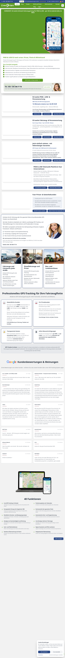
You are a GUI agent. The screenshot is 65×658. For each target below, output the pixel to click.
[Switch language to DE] (60, 1)
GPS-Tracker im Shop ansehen (32, 80)
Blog (34, 6)
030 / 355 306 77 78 (8, 1)
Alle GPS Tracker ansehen (39, 210)
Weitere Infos (37, 114)
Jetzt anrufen (47, 87)
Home (17, 4)
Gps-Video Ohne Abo (58, 114)
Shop (22, 4)
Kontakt (58, 4)
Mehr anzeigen (58, 538)
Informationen (49, 4)
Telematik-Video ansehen (55, 187)
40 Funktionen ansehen (40, 187)
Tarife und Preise (37, 4)
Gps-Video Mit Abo (58, 137)
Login (40, 6)
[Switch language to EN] (62, 1)
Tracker (28, 4)
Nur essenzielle (56, 652)
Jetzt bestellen (47, 114)
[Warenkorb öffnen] (62, 5)
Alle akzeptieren (44, 652)
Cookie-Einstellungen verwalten (56, 655)
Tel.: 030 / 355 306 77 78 (13, 86)
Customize (40, 655)
